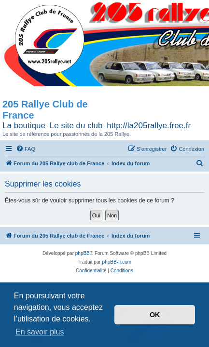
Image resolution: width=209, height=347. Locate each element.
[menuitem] (25, 149)
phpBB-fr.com (117, 262)
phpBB (82, 253)
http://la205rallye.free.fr (149, 125)
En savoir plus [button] (39, 332)
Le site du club (76, 125)
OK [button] (155, 315)
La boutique (23, 125)
